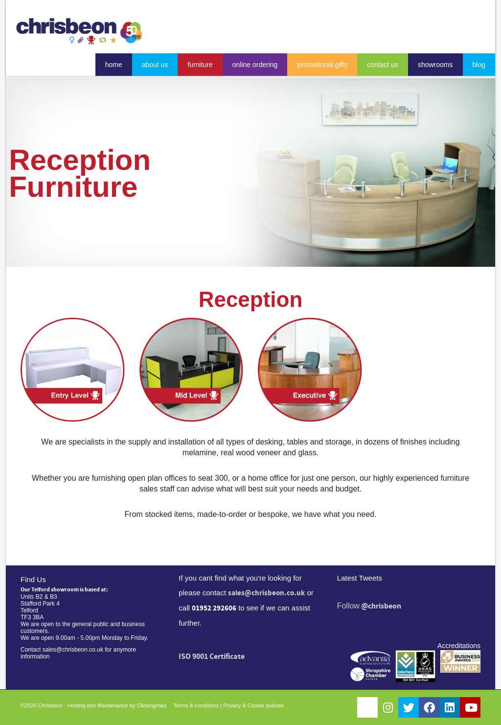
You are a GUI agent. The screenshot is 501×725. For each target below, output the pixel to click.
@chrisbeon (381, 606)
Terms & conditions (196, 705)
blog (479, 65)
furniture (199, 65)
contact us (382, 65)
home (113, 65)
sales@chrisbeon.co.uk (266, 593)
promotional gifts (322, 65)
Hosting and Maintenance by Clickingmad (116, 705)
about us (155, 65)
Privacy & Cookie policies (253, 705)
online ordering (255, 65)
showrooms (435, 65)
